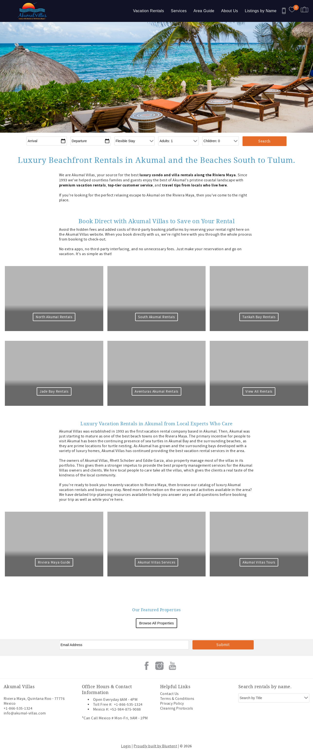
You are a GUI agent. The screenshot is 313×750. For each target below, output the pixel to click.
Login (126, 746)
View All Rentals (259, 391)
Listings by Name (261, 11)
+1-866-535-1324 (18, 708)
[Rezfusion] (45, 732)
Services (179, 11)
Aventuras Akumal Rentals (156, 391)
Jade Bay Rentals (53, 391)
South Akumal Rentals (156, 317)
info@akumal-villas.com (25, 713)
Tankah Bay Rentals (259, 317)
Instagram (159, 666)
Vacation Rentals (148, 11)
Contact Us (169, 693)
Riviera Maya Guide (53, 562)
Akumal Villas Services (156, 562)
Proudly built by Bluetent (155, 746)
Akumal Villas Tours (259, 562)
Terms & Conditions (177, 698)
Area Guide (203, 11)
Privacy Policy (172, 703)
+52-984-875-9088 (125, 709)
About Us (229, 11)
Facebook (146, 666)
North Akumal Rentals (53, 317)
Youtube (172, 666)
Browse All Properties (156, 623)
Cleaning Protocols (176, 708)
